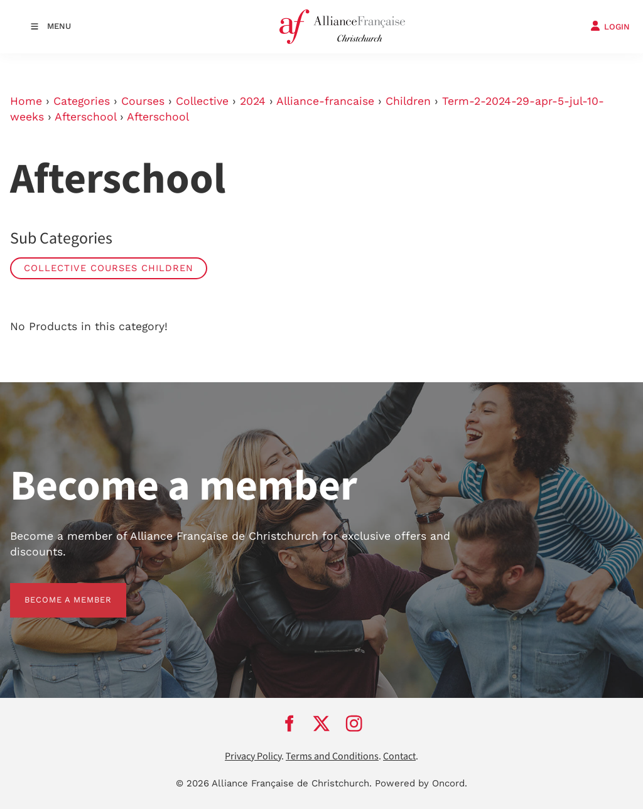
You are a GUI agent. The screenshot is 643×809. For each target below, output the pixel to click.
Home (26, 101)
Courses (143, 101)
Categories (81, 101)
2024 (253, 101)
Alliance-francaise (325, 101)
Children (408, 101)
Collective (202, 101)
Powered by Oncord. (421, 783)
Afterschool (85, 116)
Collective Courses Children (108, 268)
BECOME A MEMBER (53, 590)
